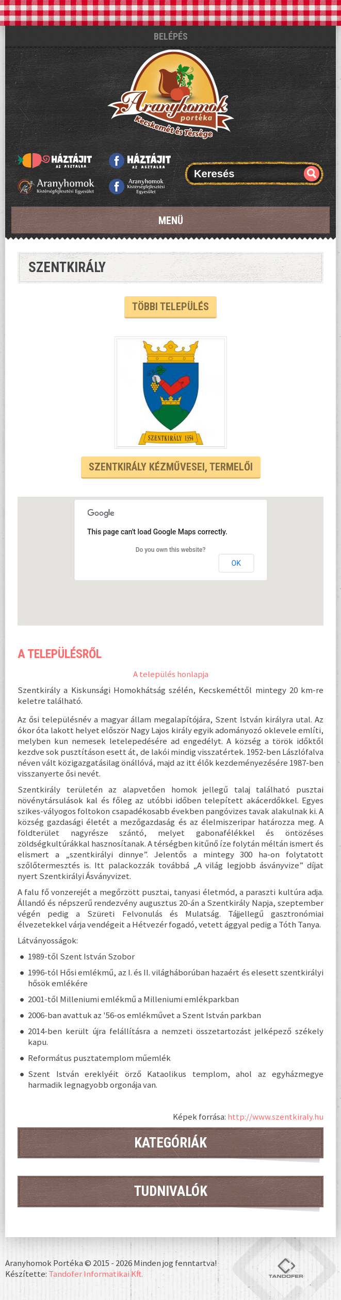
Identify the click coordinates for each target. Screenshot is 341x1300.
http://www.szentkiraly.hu (275, 1116)
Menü (170, 220)
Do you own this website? (171, 549)
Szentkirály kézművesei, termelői (171, 467)
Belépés (171, 36)
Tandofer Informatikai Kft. (95, 1273)
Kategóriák (170, 1143)
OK (236, 563)
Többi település (170, 306)
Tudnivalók (170, 1191)
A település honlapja (170, 674)
